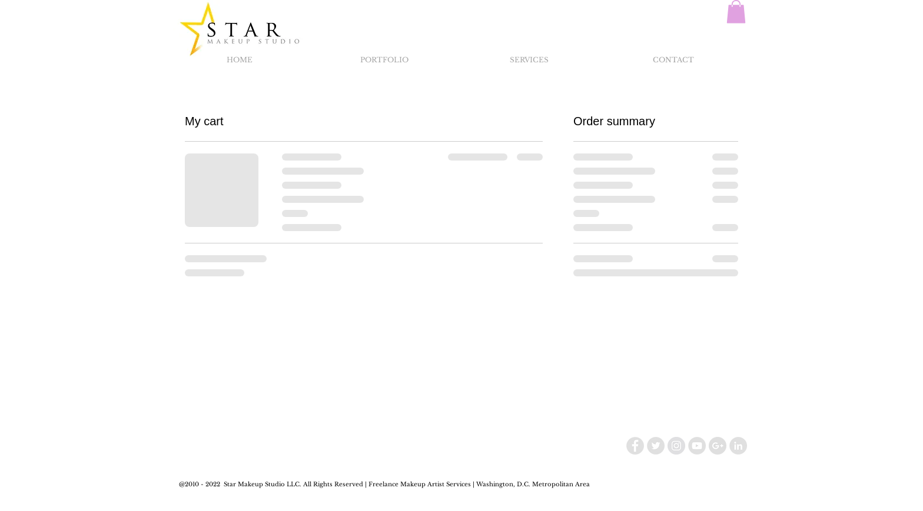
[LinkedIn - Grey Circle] (738, 446)
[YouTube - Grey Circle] (697, 446)
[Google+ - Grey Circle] (717, 446)
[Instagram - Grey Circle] (676, 446)
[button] (736, 11)
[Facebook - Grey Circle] (635, 446)
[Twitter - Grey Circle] (656, 446)
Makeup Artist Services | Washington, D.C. (465, 484)
